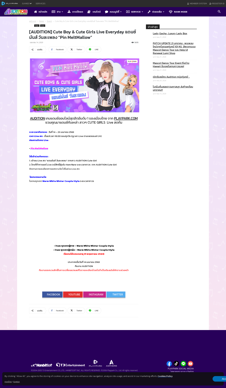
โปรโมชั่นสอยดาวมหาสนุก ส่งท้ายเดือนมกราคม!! (173, 88)
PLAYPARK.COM (126, 118)
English (16, 381)
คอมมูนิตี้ (113, 11)
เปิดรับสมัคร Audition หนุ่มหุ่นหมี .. (171, 76)
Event (49, 21)
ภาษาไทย (8, 381)
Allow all (207, 379)
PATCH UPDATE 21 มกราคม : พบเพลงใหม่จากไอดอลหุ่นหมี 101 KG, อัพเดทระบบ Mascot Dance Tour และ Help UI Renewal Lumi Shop (174, 48)
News (41, 21)
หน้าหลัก (40, 11)
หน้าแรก (32, 21)
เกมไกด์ (94, 11)
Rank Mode (178, 11)
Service (134, 11)
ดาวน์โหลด (75, 11)
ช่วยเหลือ (156, 11)
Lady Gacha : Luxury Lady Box (170, 33)
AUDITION (37, 118)
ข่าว (57, 11)
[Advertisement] (171, 225)
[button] (219, 12)
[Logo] (17, 12)
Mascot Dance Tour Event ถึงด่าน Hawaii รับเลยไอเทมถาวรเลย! (171, 64)
